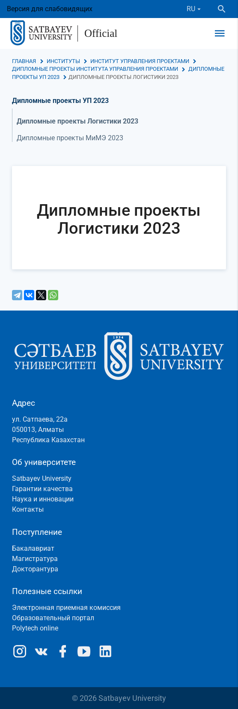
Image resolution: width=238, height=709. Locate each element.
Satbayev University (41, 478)
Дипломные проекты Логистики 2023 (77, 121)
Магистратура (35, 559)
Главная (24, 61)
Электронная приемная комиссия (66, 607)
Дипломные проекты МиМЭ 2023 (70, 138)
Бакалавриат (33, 548)
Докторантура (35, 569)
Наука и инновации (43, 499)
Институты (63, 61)
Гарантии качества (42, 489)
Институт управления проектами (139, 61)
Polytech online (35, 628)
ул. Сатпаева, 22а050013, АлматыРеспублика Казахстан (48, 429)
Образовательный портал (53, 618)
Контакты (28, 509)
